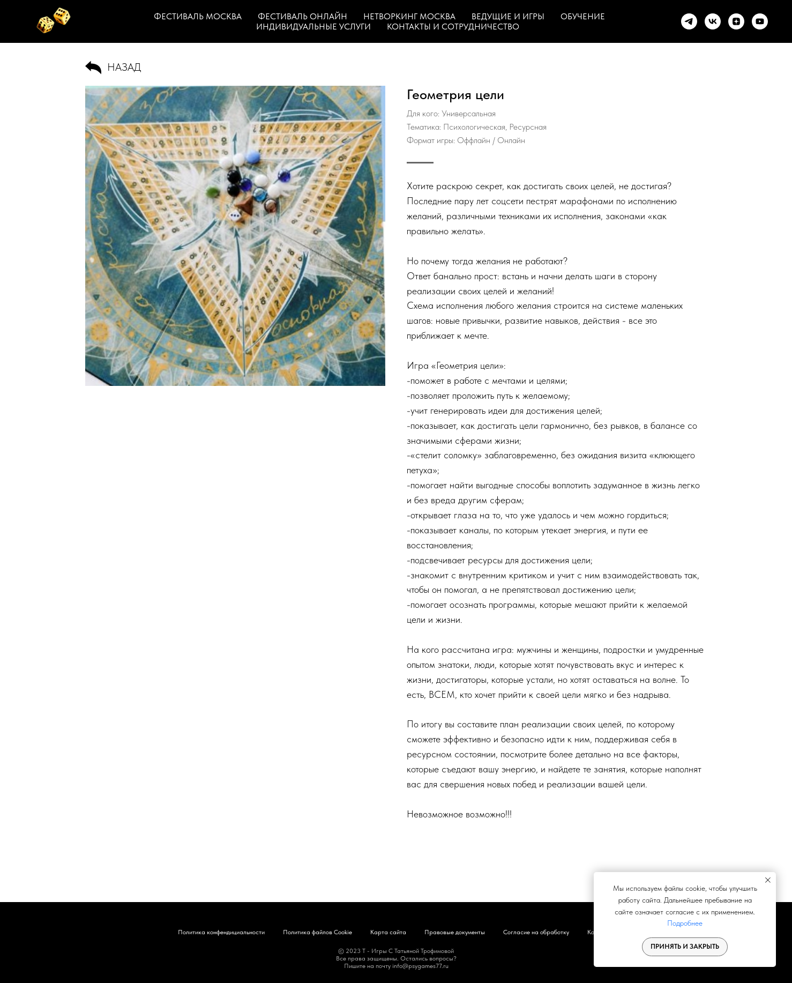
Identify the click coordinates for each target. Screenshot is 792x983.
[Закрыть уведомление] (768, 880)
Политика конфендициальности (221, 932)
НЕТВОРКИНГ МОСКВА (409, 16)
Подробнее (685, 923)
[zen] (736, 21)
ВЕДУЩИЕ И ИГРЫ (508, 16)
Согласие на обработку (536, 932)
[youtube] (760, 21)
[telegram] (689, 21)
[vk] (713, 21)
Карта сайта (388, 932)
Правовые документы (454, 932)
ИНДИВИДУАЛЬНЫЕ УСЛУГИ (313, 26)
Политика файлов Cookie (317, 932)
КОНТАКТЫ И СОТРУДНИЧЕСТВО (453, 26)
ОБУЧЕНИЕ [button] (583, 16)
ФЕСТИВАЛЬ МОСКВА (198, 16)
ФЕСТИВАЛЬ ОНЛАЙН (302, 16)
